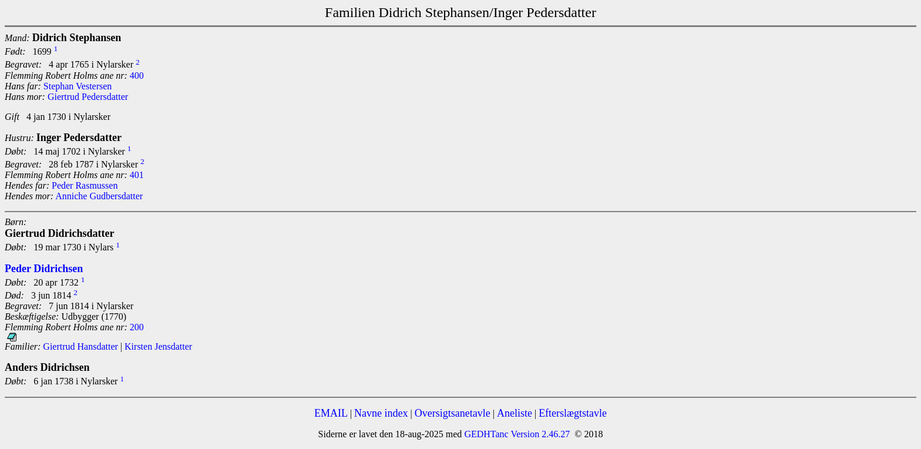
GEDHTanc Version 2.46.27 (516, 434)
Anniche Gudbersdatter (99, 196)
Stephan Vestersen (77, 86)
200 (137, 327)
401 (137, 175)
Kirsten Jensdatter (158, 346)
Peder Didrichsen (44, 268)
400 (137, 76)
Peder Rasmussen (84, 185)
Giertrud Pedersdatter (88, 97)
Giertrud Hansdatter (80, 346)
